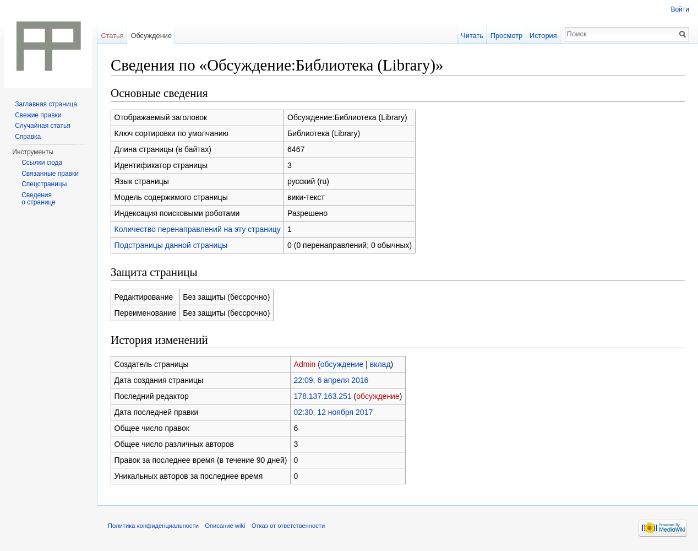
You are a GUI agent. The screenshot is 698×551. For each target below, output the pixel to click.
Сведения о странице (38, 199)
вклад (380, 364)
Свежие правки (38, 115)
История (543, 35)
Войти (679, 9)
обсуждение (341, 364)
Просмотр (506, 35)
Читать (472, 35)
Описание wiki (225, 525)
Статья (112, 35)
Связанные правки (50, 173)
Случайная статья (42, 125)
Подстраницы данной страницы (171, 245)
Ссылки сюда (41, 162)
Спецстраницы (44, 184)
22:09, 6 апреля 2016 (331, 380)
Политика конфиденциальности (153, 525)
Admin (305, 364)
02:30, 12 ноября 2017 (333, 412)
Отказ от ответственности (288, 525)
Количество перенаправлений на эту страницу (197, 229)
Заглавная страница (46, 104)
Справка (28, 137)
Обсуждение (151, 35)
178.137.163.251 (323, 396)
